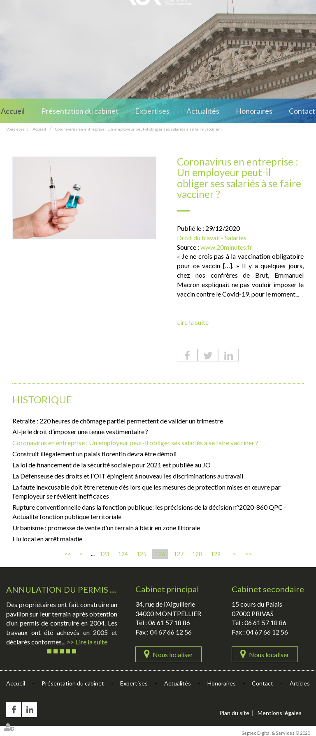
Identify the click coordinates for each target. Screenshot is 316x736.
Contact (302, 110)
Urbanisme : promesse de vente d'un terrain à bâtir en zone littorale (106, 527)
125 (141, 553)
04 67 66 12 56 (171, 632)
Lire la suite (193, 322)
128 (197, 553)
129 (216, 553)
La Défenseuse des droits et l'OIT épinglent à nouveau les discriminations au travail (127, 476)
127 (179, 553)
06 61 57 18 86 (169, 622)
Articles (300, 683)
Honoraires (254, 110)
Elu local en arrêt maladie (47, 539)
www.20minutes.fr (226, 247)
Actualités (202, 110)
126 (160, 553)
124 (123, 553)
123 (104, 553)
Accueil (13, 110)
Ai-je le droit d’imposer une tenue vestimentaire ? (80, 431)
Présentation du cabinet (79, 110)
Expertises (152, 110)
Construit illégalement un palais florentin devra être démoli (94, 454)
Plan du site (234, 712)
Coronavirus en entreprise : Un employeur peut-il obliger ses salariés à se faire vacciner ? (138, 128)
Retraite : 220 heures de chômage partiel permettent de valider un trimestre (118, 421)
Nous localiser (173, 654)
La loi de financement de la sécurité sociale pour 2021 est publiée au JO (111, 465)
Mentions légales (280, 712)
